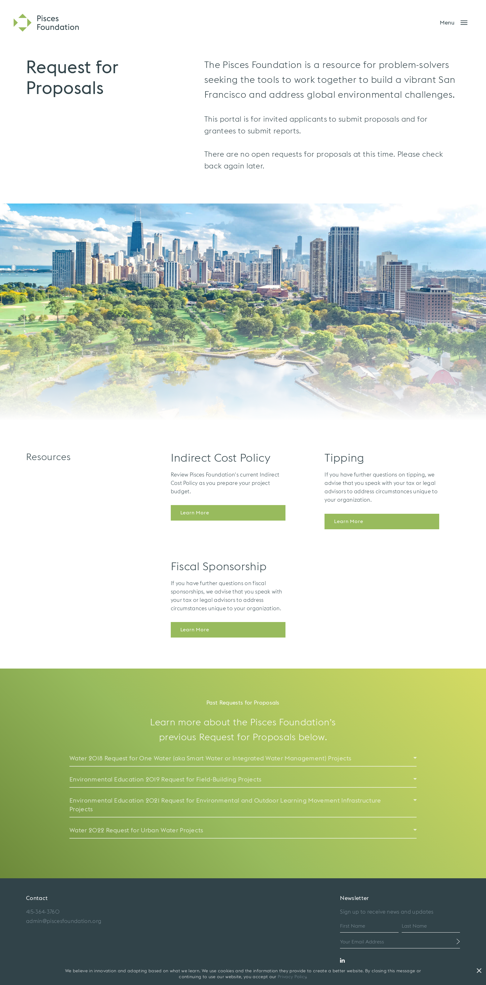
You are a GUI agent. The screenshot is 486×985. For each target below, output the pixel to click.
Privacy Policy (292, 977)
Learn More (194, 512)
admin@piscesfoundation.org (63, 921)
